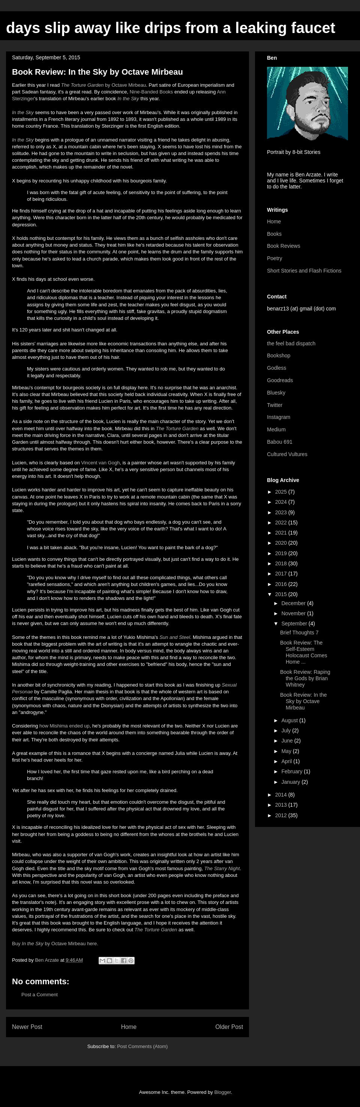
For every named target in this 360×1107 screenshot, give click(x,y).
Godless (276, 368)
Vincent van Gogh (100, 462)
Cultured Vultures (287, 454)
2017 (281, 574)
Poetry (274, 258)
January (291, 782)
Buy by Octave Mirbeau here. (55, 943)
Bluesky (276, 393)
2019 (281, 553)
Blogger (222, 1092)
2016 (281, 584)
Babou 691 (279, 442)
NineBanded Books (151, 92)
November (294, 613)
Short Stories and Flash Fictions (304, 271)
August (290, 720)
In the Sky (23, 112)
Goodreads (280, 380)
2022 (281, 523)
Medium (276, 429)
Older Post (229, 1027)
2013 (281, 805)
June (287, 741)
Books (274, 234)
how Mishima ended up (64, 726)
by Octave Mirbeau (103, 85)
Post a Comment (39, 994)
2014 (281, 795)
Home (129, 1027)
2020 (281, 543)
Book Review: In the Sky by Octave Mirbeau (303, 701)
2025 (281, 492)
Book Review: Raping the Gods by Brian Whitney (305, 678)
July (286, 730)
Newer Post (27, 1027)
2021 (281, 533)
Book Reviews (283, 246)
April (287, 761)
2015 (281, 594)
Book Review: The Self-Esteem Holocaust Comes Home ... (303, 652)
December (294, 603)
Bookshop (278, 355)
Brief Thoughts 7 (299, 633)
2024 (281, 502)
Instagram (278, 417)
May (286, 751)
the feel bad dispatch (291, 343)
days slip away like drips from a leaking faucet (170, 28)
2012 (281, 815)
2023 (281, 512)
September (294, 624)
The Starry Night (222, 868)
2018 (281, 563)
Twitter (274, 405)
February (292, 771)
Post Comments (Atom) (142, 1046)
